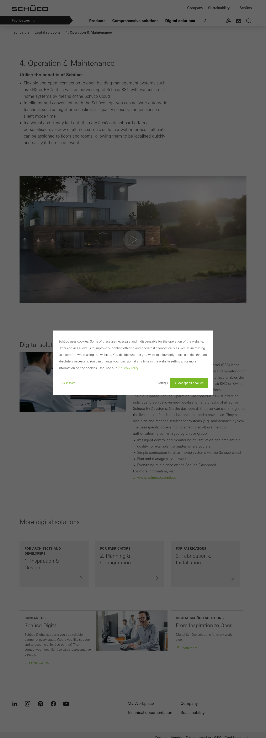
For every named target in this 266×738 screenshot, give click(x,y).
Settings (163, 382)
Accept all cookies (190, 383)
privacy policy (129, 368)
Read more (68, 382)
